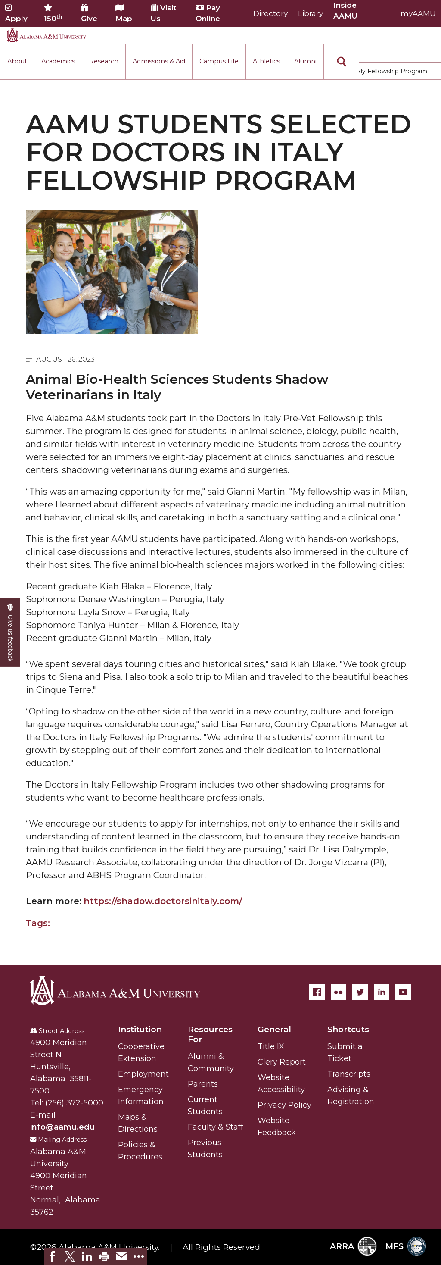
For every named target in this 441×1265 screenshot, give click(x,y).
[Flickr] (338, 992)
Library (310, 13)
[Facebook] (317, 992)
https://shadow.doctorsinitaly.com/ (163, 901)
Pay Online (208, 13)
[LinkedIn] (381, 992)
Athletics (266, 61)
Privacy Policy (284, 1105)
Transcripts (348, 1074)
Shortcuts (348, 1029)
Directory (270, 13)
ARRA (353, 1246)
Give (89, 13)
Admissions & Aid (159, 61)
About (17, 61)
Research (103, 61)
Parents (203, 1084)
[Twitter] (360, 992)
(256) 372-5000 (74, 1103)
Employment (143, 1074)
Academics (58, 61)
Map (123, 13)
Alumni (305, 61)
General (274, 1029)
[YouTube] (403, 992)
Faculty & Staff (215, 1127)
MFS (405, 1246)
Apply (16, 13)
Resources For (210, 1034)
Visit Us (163, 13)
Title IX (271, 1046)
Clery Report (282, 1062)
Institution (140, 1029)
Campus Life (219, 61)
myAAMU (418, 13)
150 (53, 13)
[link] (52, 1256)
